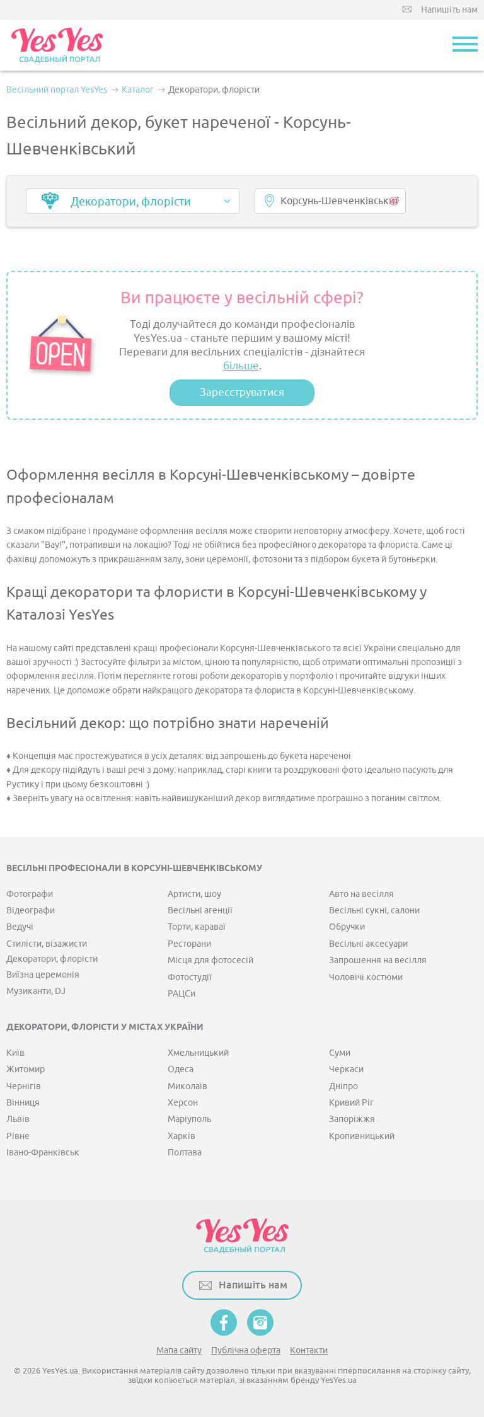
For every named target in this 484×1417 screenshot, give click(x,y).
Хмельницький (198, 1053)
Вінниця (23, 1102)
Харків (181, 1136)
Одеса (180, 1069)
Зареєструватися (242, 392)
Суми (339, 1053)
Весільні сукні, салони (374, 910)
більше (241, 366)
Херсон (183, 1102)
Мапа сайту (179, 1350)
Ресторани (189, 944)
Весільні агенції (200, 910)
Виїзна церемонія (42, 974)
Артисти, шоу (194, 894)
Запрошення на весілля (378, 960)
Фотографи (29, 894)
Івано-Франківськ (42, 1152)
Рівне (18, 1136)
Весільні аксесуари (368, 944)
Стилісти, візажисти (46, 944)
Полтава (185, 1152)
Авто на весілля (361, 894)
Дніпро (343, 1086)
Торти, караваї (197, 927)
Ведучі (19, 927)
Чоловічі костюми (366, 977)
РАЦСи (181, 993)
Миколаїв (187, 1086)
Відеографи (30, 910)
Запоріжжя (352, 1119)
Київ (15, 1053)
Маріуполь (189, 1119)
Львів (18, 1119)
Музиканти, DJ (36, 991)
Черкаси (346, 1069)
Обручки (347, 927)
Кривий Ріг (351, 1102)
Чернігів (23, 1086)
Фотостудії (190, 977)
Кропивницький (362, 1136)
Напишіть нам (449, 9)
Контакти (309, 1350)
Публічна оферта (245, 1350)
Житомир (25, 1069)
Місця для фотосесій (210, 960)
